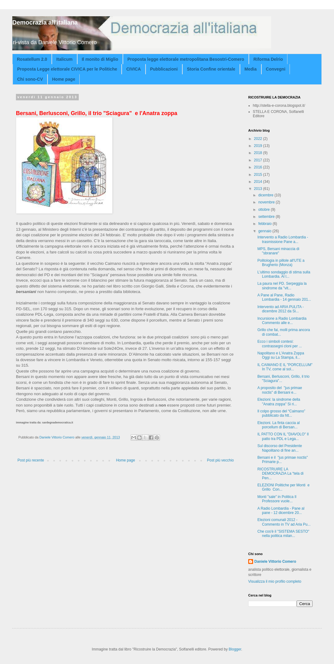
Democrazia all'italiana (45, 22)
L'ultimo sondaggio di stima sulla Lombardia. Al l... (283, 274)
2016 (258, 167)
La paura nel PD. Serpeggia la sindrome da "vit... (282, 285)
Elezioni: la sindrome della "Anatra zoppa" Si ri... (278, 401)
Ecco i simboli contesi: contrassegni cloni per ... (279, 343)
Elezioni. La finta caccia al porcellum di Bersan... (278, 425)
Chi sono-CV (30, 79)
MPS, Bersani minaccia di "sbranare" (278, 251)
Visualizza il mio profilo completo (274, 581)
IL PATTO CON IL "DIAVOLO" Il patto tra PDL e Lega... (283, 436)
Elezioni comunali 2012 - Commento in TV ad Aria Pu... (284, 522)
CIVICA (133, 69)
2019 (258, 146)
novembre (267, 202)
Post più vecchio (220, 460)
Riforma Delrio (268, 59)
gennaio (265, 231)
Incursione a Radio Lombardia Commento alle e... (281, 320)
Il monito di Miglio (100, 59)
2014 (258, 182)
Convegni (276, 69)
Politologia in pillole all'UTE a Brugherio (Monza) (281, 262)
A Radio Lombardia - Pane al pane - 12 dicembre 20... (280, 510)
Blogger (235, 649)
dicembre (266, 195)
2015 (258, 174)
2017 (258, 160)
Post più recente (30, 460)
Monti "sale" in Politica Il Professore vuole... (276, 499)
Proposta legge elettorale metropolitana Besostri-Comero (185, 59)
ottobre (264, 209)
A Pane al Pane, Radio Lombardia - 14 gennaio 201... (284, 297)
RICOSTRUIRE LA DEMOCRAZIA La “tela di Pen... (280, 473)
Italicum (64, 59)
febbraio (265, 224)
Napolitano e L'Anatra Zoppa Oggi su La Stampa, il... (280, 355)
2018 (258, 153)
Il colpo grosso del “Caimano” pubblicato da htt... (281, 413)
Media (251, 69)
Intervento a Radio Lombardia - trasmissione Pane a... (282, 239)
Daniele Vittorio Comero (275, 561)
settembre (267, 216)
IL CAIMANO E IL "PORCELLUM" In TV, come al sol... (285, 367)
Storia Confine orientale (211, 69)
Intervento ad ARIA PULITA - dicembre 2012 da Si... (280, 309)
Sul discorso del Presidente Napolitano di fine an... (279, 448)
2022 (258, 139)
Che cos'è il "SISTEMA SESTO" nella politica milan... (283, 533)
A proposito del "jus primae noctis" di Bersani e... (279, 390)
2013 (258, 189)
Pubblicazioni (164, 69)
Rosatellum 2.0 (32, 59)
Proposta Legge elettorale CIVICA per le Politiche (67, 69)
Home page (63, 79)
